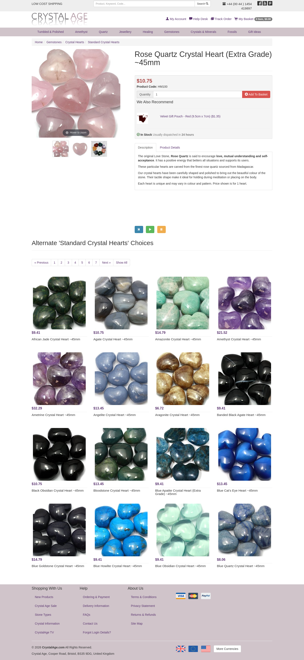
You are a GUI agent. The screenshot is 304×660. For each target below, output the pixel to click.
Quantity (145, 94)
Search (202, 3)
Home (39, 42)
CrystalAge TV (44, 632)
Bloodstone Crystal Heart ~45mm (117, 490)
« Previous (41, 262)
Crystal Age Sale (46, 606)
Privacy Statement (143, 606)
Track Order (221, 19)
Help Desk (198, 19)
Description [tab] (145, 147)
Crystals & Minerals (203, 32)
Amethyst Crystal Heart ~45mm (239, 339)
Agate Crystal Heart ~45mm (113, 339)
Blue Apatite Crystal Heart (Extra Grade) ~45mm (178, 492)
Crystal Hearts (74, 42)
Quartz (103, 32)
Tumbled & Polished (50, 32)
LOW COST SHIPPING (47, 3)
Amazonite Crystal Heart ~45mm (178, 339)
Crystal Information (47, 623)
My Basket (253, 19)
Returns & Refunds (143, 614)
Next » (106, 262)
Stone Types (43, 614)
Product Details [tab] (170, 147)
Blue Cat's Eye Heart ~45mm (237, 490)
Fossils (232, 32)
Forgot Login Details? (97, 632)
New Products (44, 597)
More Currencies (227, 649)
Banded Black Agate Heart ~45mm (241, 415)
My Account (176, 19)
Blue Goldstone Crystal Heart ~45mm (58, 566)
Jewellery (125, 32)
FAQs (86, 614)
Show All (121, 262)
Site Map (136, 623)
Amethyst (81, 32)
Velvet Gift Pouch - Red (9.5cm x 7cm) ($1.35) (190, 116)
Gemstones (171, 32)
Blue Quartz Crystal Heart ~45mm (241, 566)
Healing (148, 32)
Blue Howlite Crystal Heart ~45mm (118, 566)
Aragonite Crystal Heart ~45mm (177, 415)
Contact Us (90, 623)
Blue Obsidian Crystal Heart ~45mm (180, 566)
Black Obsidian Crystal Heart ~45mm (58, 490)
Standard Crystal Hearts (103, 42)
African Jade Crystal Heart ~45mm (56, 339)
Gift (254, 32)
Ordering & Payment (96, 597)
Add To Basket (256, 94)
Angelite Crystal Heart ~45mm (115, 415)
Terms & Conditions (143, 597)
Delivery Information (96, 606)
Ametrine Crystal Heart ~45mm (53, 415)
